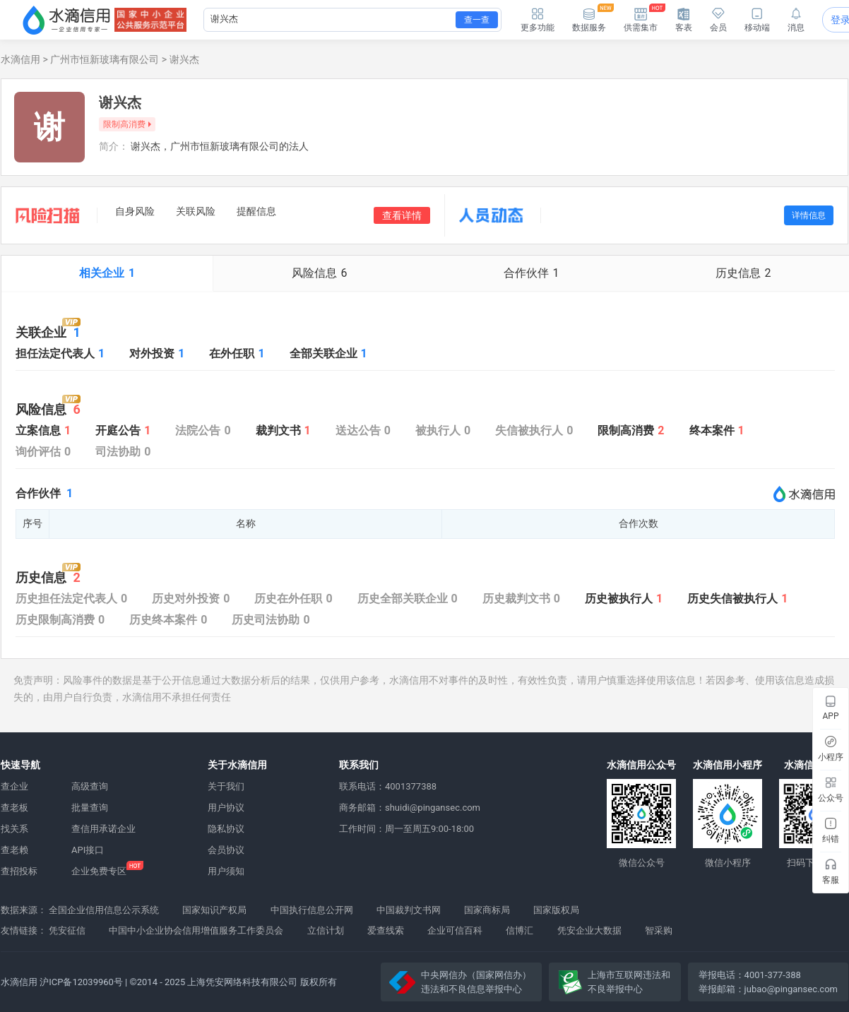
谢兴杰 (184, 59)
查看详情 (402, 215)
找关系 (14, 828)
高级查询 (89, 786)
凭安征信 (67, 930)
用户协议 (226, 807)
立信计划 (325, 930)
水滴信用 (20, 59)
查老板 (14, 807)
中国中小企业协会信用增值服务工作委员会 (196, 930)
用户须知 (226, 871)
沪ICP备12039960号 (81, 982)
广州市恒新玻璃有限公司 (104, 59)
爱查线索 (385, 930)
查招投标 (19, 871)
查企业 (14, 786)
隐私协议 (226, 828)
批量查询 (89, 807)
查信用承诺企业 (103, 828)
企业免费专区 (98, 871)
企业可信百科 (454, 930)
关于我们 (226, 786)
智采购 (658, 930)
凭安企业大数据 (589, 930)
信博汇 (519, 930)
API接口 (87, 850)
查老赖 (14, 850)
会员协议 (226, 850)
